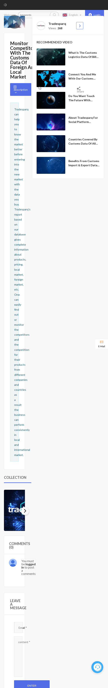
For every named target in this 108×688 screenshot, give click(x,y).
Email (23, 627)
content (24, 642)
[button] (73, 15)
